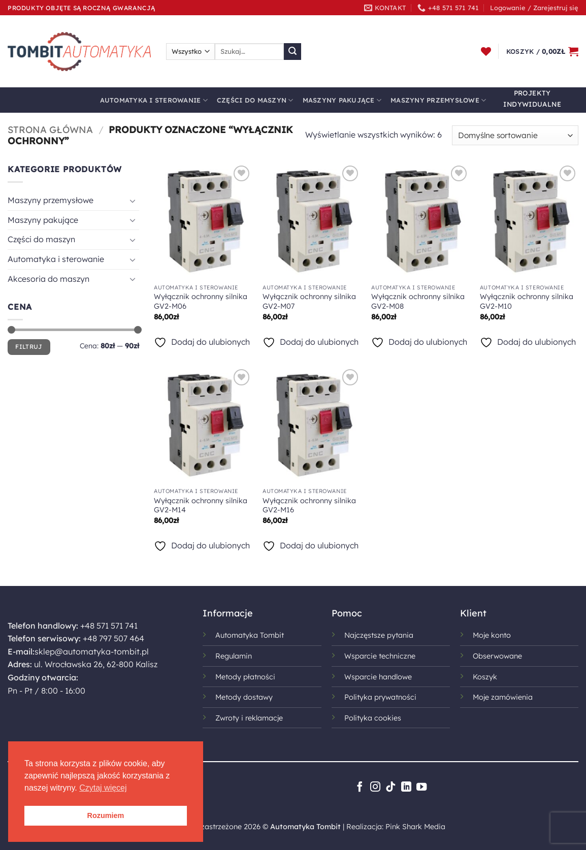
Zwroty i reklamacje (249, 718)
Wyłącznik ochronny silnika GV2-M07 (309, 301)
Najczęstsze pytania (378, 635)
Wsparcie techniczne (379, 656)
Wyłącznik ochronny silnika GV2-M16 (309, 505)
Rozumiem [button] (105, 815)
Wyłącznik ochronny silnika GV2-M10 (526, 301)
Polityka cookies (372, 718)
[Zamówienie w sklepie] (515, 135)
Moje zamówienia (503, 697)
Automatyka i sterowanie (154, 100)
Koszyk (485, 676)
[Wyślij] (292, 51)
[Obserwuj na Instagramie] (375, 787)
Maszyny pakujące (342, 100)
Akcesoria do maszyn (48, 279)
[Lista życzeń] (486, 51)
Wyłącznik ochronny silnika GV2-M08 (418, 301)
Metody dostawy (244, 697)
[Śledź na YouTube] (421, 787)
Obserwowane (497, 656)
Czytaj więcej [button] (102, 787)
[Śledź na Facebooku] (359, 787)
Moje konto (492, 635)
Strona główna (50, 130)
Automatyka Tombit (249, 635)
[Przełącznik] (133, 200)
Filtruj (29, 346)
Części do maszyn (255, 100)
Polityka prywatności (380, 697)
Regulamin (233, 656)
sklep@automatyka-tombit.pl (92, 651)
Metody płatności (245, 676)
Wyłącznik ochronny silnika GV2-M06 (200, 301)
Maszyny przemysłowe (438, 100)
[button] (534, 7)
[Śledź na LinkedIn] (406, 787)
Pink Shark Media (415, 826)
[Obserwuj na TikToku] (390, 787)
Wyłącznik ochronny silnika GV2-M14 (200, 505)
